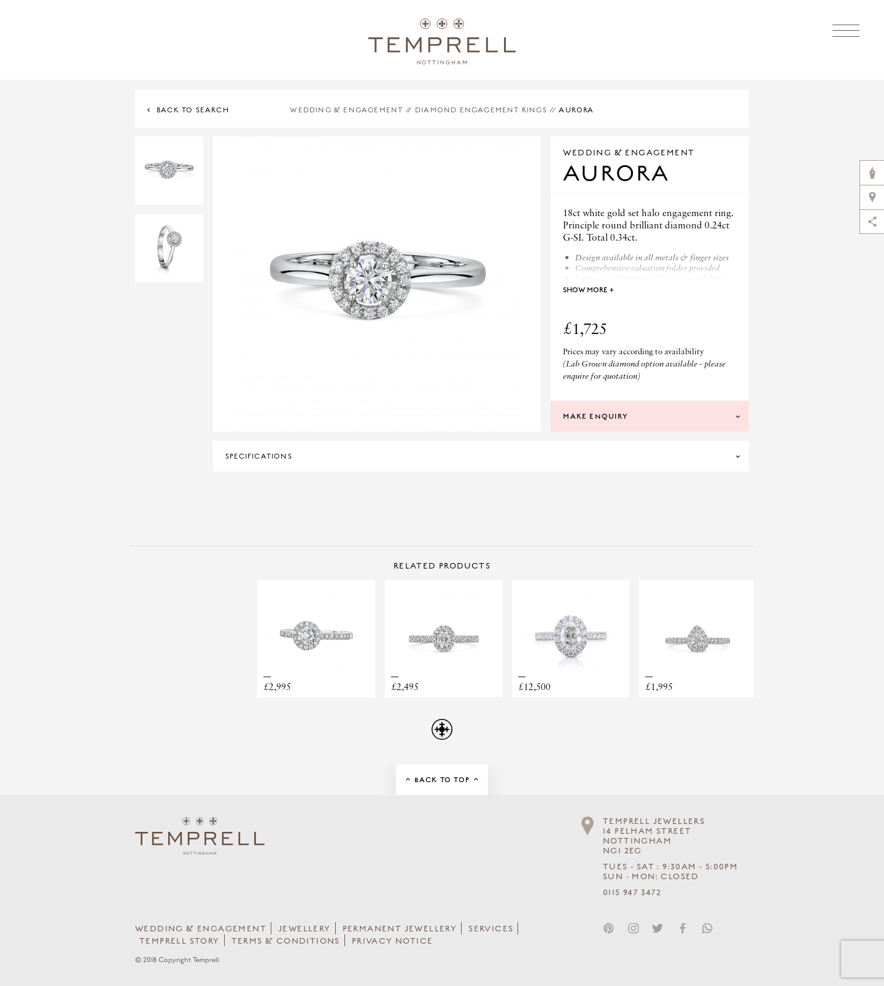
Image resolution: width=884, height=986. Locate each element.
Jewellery (304, 929)
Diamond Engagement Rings (481, 110)
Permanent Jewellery (400, 929)
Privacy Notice (392, 941)
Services (490, 929)
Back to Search (193, 110)
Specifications (258, 456)
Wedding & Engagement (346, 110)
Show (588, 289)
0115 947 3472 (632, 893)
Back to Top (442, 780)
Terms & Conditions (285, 941)
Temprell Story (179, 941)
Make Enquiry (595, 416)
